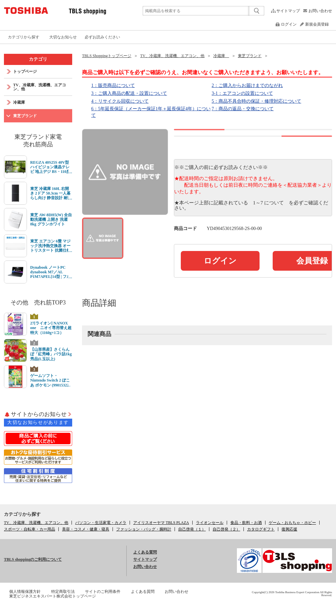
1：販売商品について (113, 85)
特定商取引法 (63, 591)
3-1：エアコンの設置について (242, 93)
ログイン (289, 24)
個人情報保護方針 (25, 591)
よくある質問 (145, 552)
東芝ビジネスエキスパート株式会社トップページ (52, 596)
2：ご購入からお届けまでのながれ (247, 85)
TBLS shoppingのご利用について (33, 559)
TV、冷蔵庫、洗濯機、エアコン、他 (172, 55)
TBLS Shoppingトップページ (106, 55)
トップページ (25, 71)
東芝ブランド (250, 55)
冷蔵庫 (221, 55)
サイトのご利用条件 (102, 591)
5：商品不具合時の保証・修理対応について (256, 101)
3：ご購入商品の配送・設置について (129, 93)
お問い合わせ (320, 11)
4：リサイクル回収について (120, 101)
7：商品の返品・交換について (243, 108)
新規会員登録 (317, 24)
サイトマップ (288, 11)
